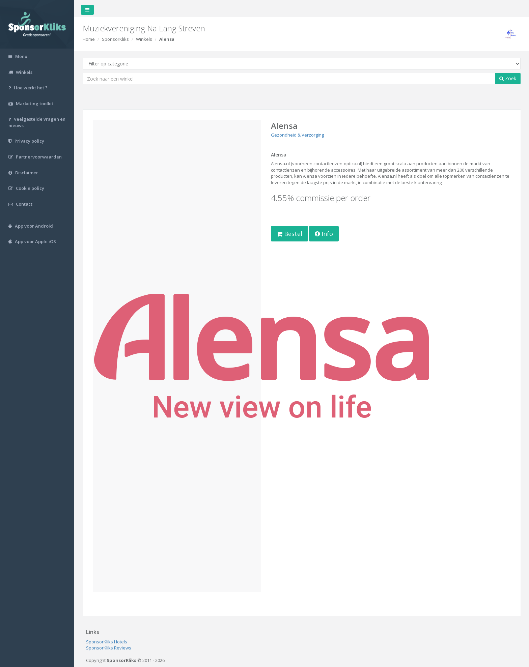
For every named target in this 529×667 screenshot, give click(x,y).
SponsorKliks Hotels (106, 642)
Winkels (144, 39)
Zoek (507, 78)
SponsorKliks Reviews (108, 648)
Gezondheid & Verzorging (297, 135)
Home (89, 39)
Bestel (289, 234)
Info (324, 234)
